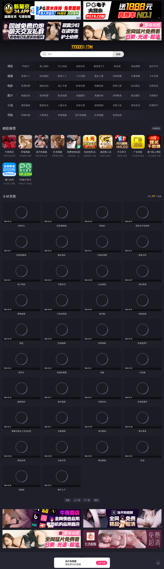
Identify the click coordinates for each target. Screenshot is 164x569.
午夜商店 (44, 115)
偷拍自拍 (44, 85)
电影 (10, 86)
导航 (10, 115)
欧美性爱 (80, 85)
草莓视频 (62, 115)
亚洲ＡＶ (25, 75)
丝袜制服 (117, 75)
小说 (10, 105)
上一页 (77, 500)
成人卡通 (62, 85)
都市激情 (25, 105)
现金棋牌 (135, 66)
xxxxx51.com (82, 47)
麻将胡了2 (99, 66)
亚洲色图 (44, 95)
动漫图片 (80, 95)
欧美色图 (62, 95)
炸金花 (117, 66)
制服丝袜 (98, 85)
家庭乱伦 (44, 105)
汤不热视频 (80, 115)
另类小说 (117, 105)
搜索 (118, 54)
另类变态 (153, 85)
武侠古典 (80, 105)
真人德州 (44, 66)
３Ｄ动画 (80, 75)
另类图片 (153, 95)
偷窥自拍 (25, 95)
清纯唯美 (117, 95)
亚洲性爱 (25, 85)
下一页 (87, 500)
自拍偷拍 (44, 75)
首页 (68, 500)
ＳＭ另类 (153, 75)
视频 (10, 76)
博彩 (10, 66)
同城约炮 (25, 115)
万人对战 (62, 66)
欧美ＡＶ (62, 75)
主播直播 (135, 75)
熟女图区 (135, 95)
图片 (10, 95)
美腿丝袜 (98, 95)
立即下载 (101, 562)
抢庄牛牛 (153, 66)
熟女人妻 (98, 75)
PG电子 (25, 66)
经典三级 (117, 85)
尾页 (96, 500)
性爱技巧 (153, 105)
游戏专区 (80, 66)
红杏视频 (98, 115)
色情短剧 (117, 115)
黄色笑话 (135, 105)
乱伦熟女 (135, 85)
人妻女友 (62, 105)
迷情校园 (98, 105)
